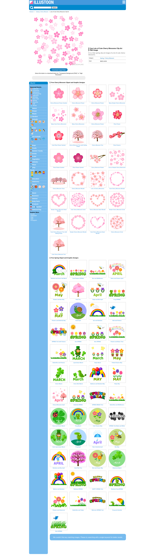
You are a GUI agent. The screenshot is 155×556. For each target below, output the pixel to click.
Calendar (35, 89)
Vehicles (35, 162)
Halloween (36, 92)
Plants (34, 114)
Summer (35, 102)
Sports (34, 184)
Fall (34, 104)
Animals (35, 119)
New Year (36, 99)
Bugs (34, 145)
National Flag (36, 209)
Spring (37, 11)
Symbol (39, 207)
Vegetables (36, 159)
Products (35, 204)
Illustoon (32, 11)
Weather (35, 116)
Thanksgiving (37, 94)
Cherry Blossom (44, 11)
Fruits (34, 156)
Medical (34, 198)
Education (35, 179)
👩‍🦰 (43, 172)
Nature (34, 108)
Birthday (35, 97)
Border (33, 214)
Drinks (34, 153)
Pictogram (34, 220)
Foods (34, 148)
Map (32, 217)
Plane (34, 164)
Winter (35, 105)
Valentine (36, 95)
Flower (34, 111)
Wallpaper (34, 215)
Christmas (36, 90)
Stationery (35, 181)
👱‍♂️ (32, 175)
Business (35, 196)
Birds (34, 128)
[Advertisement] (107, 30)
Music (34, 193)
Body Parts (36, 201)
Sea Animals (36, 136)
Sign (32, 218)
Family (32, 170)
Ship (33, 167)
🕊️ (32, 133)
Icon (33, 207)
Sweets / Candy (37, 151)
